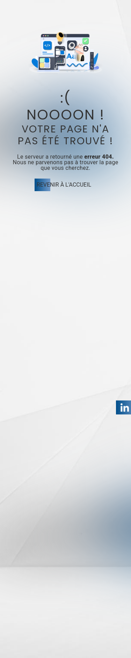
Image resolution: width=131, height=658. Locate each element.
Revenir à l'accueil (64, 184)
